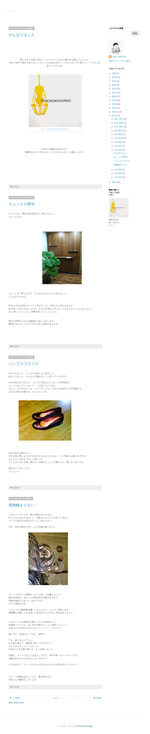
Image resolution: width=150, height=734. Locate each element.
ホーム (56, 698)
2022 (114, 89)
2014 (114, 182)
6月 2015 (118, 142)
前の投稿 (97, 698)
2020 (114, 96)
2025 (114, 77)
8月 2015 (118, 134)
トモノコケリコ (119, 57)
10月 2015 (119, 127)
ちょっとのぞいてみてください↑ (55, 129)
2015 (114, 116)
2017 (114, 108)
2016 (114, 112)
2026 (114, 73)
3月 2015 (118, 169)
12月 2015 (119, 119)
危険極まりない (22, 505)
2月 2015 (118, 173)
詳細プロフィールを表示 (120, 61)
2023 (114, 85)
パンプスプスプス (24, 364)
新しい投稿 (14, 698)
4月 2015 (118, 150)
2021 (114, 92)
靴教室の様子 (11, 11)
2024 (114, 81)
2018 (114, 104)
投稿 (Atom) (19, 703)
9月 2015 (118, 130)
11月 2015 (119, 123)
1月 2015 (118, 177)
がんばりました (22, 35)
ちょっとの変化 (22, 204)
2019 (114, 100)
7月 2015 (118, 138)
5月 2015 (118, 146)
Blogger (89, 726)
